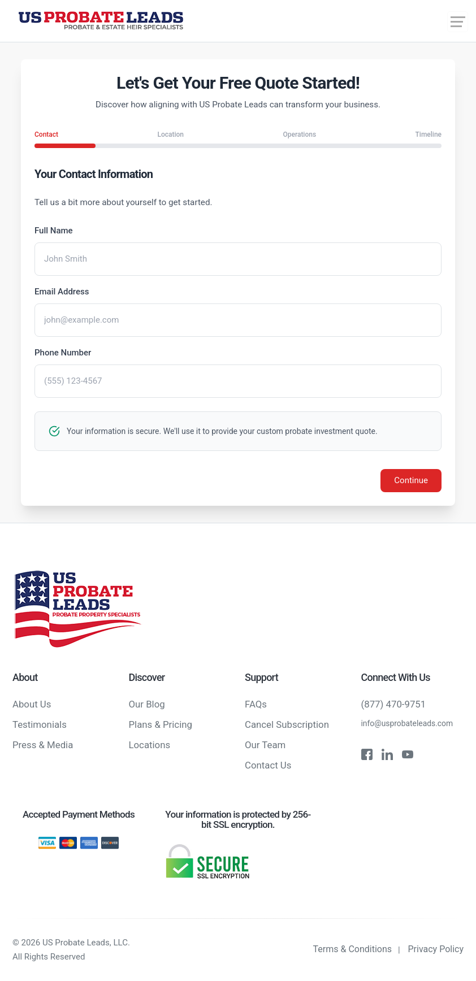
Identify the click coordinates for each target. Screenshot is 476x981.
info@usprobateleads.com (407, 723)
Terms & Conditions (352, 949)
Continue (411, 480)
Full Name (53, 230)
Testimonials (39, 724)
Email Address (61, 292)
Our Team (265, 744)
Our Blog (147, 704)
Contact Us (268, 765)
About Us (31, 704)
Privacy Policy (436, 949)
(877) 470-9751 (393, 704)
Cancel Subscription (287, 724)
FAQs (256, 704)
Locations (150, 744)
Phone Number (62, 353)
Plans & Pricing (160, 724)
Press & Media (42, 744)
